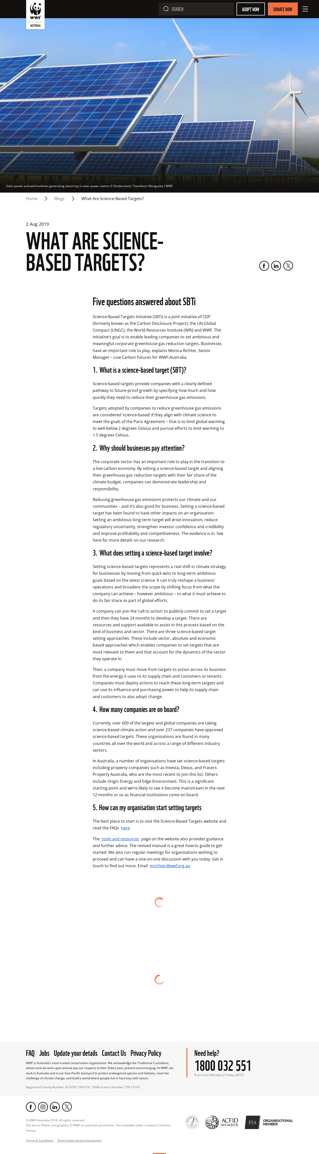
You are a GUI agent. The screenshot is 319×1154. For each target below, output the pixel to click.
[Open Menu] (305, 8)
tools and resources (120, 839)
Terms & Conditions (39, 1140)
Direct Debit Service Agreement (79, 1140)
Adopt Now (250, 8)
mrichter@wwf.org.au (170, 865)
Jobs (44, 1052)
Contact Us (114, 1052)
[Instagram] (43, 1107)
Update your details (75, 1052)
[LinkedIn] (276, 266)
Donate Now (282, 8)
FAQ (30, 1052)
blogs (59, 198)
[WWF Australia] (35, 15)
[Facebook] (264, 266)
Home (31, 198)
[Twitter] (288, 266)
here (125, 828)
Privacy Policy (146, 1052)
